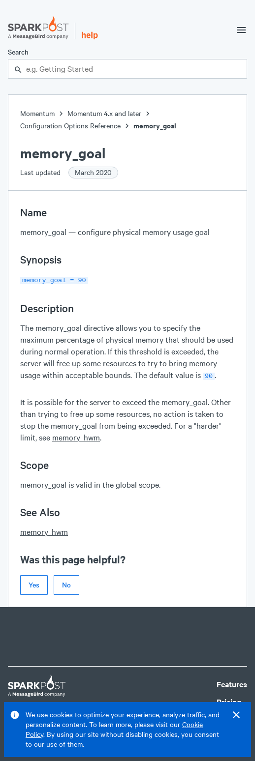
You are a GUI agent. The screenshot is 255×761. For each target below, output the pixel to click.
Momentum (37, 113)
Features (232, 682)
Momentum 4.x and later (104, 113)
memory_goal (154, 125)
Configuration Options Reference (70, 125)
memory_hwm (76, 435)
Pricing (229, 700)
